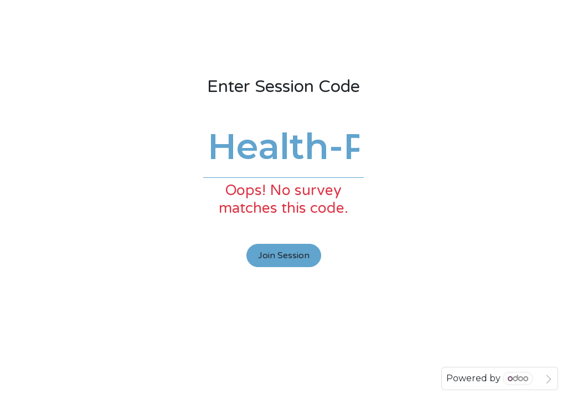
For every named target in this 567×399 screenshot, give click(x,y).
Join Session (284, 255)
